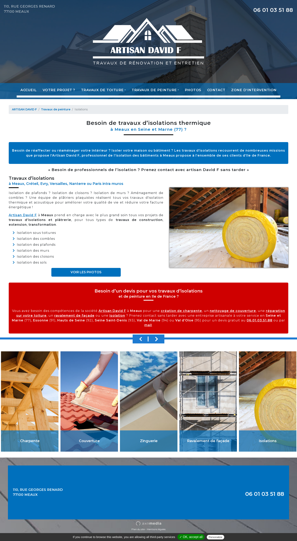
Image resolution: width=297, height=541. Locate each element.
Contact (216, 90)
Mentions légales (156, 529)
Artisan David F (23, 215)
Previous (140, 339)
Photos (193, 90)
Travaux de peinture (154, 90)
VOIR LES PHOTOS (86, 272)
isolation (117, 315)
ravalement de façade (74, 315)
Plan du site (138, 529)
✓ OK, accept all (191, 537)
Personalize (215, 537)
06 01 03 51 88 (273, 10)
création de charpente (181, 311)
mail (148, 325)
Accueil (28, 90)
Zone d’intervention (254, 90)
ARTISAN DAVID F (24, 109)
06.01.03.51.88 (259, 320)
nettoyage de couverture (233, 311)
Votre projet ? (59, 90)
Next (156, 339)
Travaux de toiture (102, 90)
